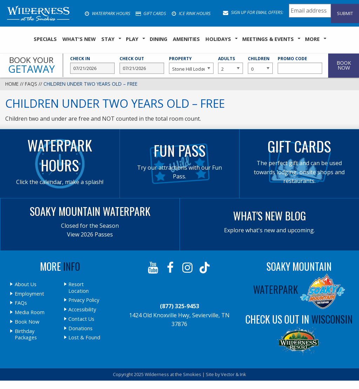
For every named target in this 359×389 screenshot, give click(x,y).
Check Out (142, 65)
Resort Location (78, 287)
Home (12, 83)
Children (260, 65)
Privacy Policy (83, 300)
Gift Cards (151, 13)
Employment (29, 294)
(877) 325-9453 (179, 306)
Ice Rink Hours (190, 13)
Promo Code (300, 65)
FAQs (31, 83)
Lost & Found (84, 337)
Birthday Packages (26, 334)
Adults (230, 65)
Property (191, 65)
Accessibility (82, 309)
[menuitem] (45, 39)
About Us (25, 284)
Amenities (186, 39)
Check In (92, 65)
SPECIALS (45, 39)
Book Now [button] (344, 65)
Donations (80, 328)
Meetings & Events (268, 39)
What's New (79, 39)
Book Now (27, 322)
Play (132, 39)
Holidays (218, 39)
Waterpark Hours (107, 13)
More (312, 39)
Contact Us (81, 319)
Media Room (30, 312)
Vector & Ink (233, 374)
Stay (108, 39)
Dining (158, 39)
